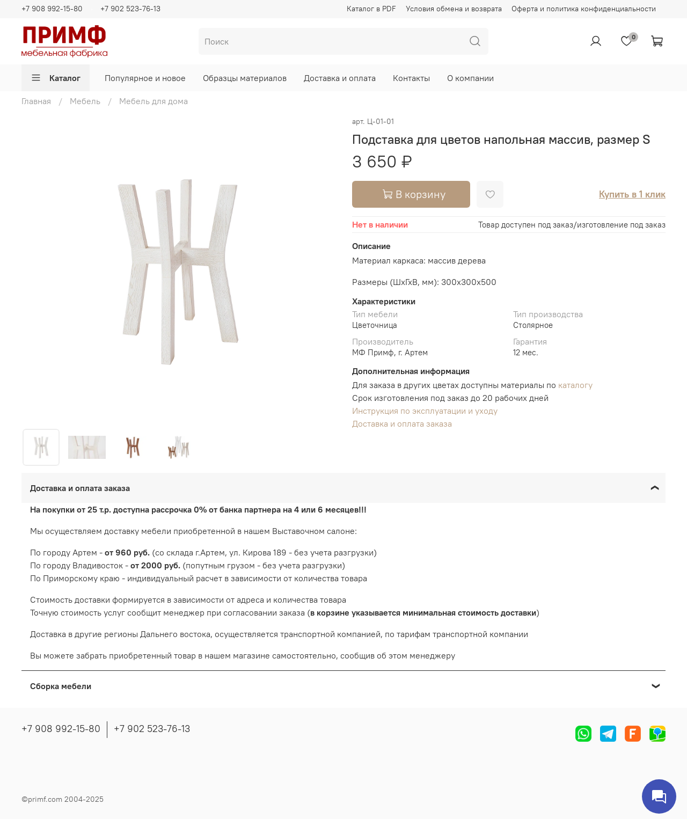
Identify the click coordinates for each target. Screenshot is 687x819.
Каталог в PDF (371, 8)
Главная (36, 101)
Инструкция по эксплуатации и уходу (425, 410)
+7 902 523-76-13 (130, 8)
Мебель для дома (153, 101)
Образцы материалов (245, 77)
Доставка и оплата (340, 77)
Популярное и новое (145, 77)
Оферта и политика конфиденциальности (583, 8)
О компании (470, 77)
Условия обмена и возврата (454, 8)
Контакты (411, 77)
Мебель (85, 101)
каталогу (575, 384)
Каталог (56, 77)
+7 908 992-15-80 (52, 8)
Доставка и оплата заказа (402, 423)
